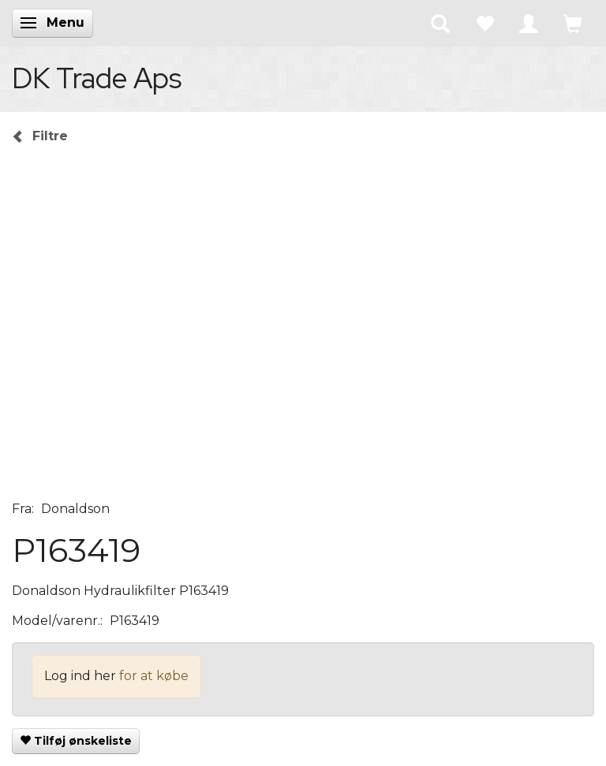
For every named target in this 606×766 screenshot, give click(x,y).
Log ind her (80, 675)
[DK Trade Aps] (96, 78)
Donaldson (75, 508)
